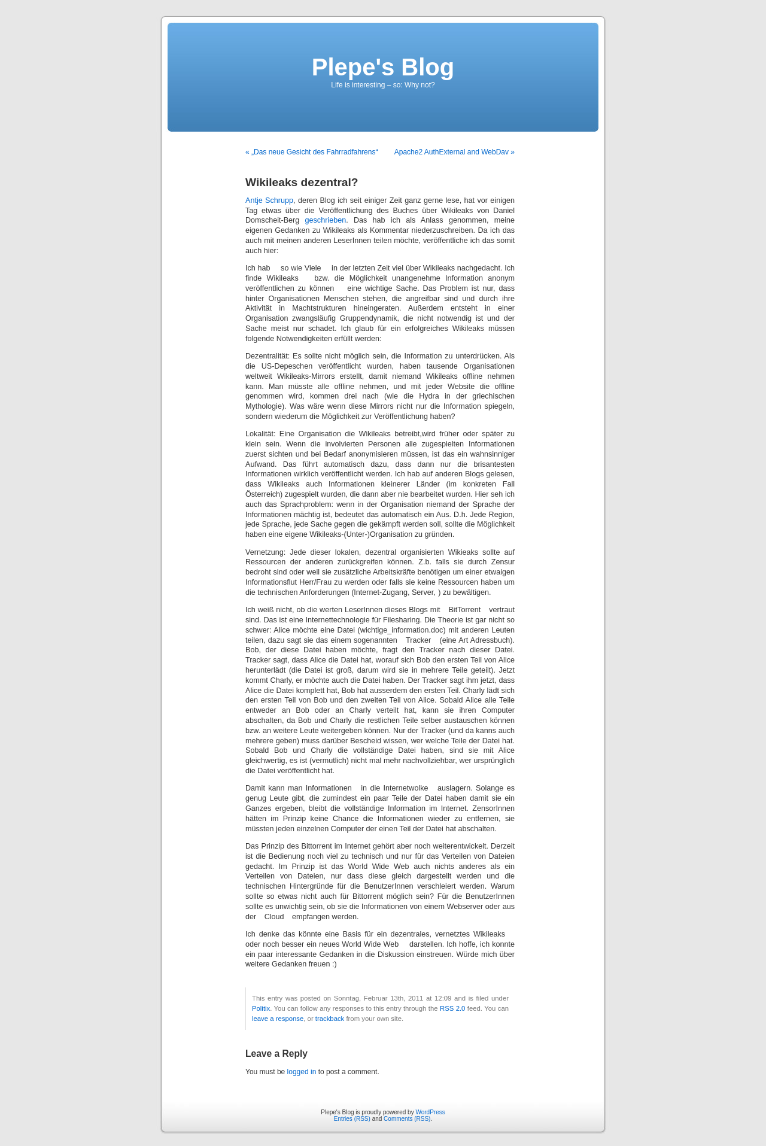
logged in (302, 1072)
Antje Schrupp (269, 200)
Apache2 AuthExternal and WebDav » (454, 152)
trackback (329, 1018)
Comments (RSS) (407, 1118)
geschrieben (325, 220)
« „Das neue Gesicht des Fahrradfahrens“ (311, 152)
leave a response (277, 1018)
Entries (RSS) (352, 1118)
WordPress (430, 1112)
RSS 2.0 (452, 1008)
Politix (261, 1008)
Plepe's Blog (383, 67)
